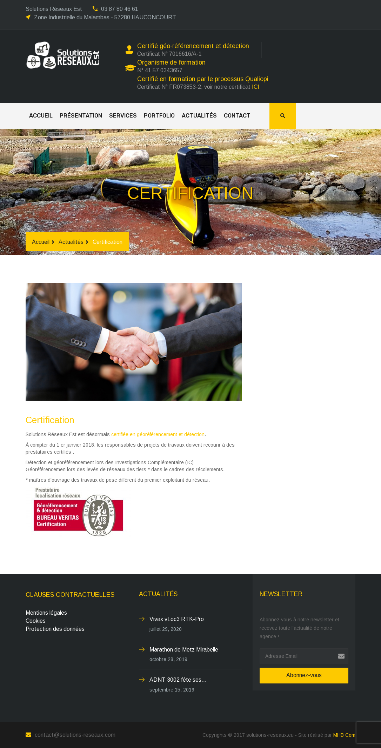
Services (123, 115)
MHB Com (344, 735)
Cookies (36, 621)
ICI (255, 87)
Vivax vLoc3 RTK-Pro (176, 619)
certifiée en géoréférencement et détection (158, 434)
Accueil (41, 115)
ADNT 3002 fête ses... (178, 680)
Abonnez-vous (304, 675)
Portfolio (159, 115)
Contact (237, 115)
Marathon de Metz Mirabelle (183, 650)
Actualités (199, 115)
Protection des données (55, 629)
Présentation (81, 115)
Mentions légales (46, 613)
